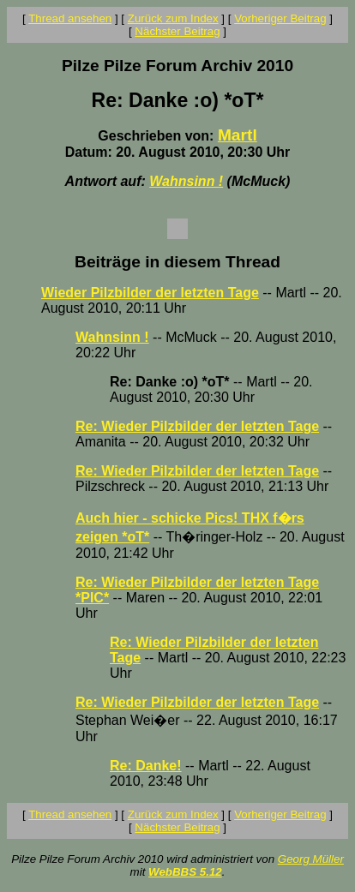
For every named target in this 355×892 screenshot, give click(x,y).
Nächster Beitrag (177, 31)
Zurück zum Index (173, 18)
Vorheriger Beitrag (280, 18)
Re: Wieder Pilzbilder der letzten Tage (197, 426)
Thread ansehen (69, 18)
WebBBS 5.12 (185, 871)
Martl (237, 135)
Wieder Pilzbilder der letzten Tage (150, 292)
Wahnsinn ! (186, 181)
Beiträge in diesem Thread (177, 262)
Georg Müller (311, 859)
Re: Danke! (146, 765)
